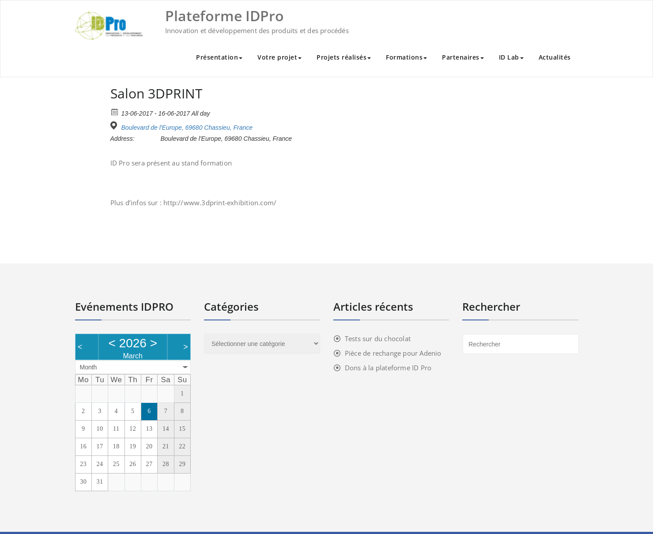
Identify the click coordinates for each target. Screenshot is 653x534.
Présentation (219, 57)
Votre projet (279, 57)
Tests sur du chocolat (378, 338)
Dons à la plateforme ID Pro (388, 367)
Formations (406, 57)
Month (88, 367)
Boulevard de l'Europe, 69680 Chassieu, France (187, 127)
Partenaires (463, 57)
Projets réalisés (344, 57)
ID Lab (511, 57)
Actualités (555, 57)
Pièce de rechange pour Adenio (393, 353)
